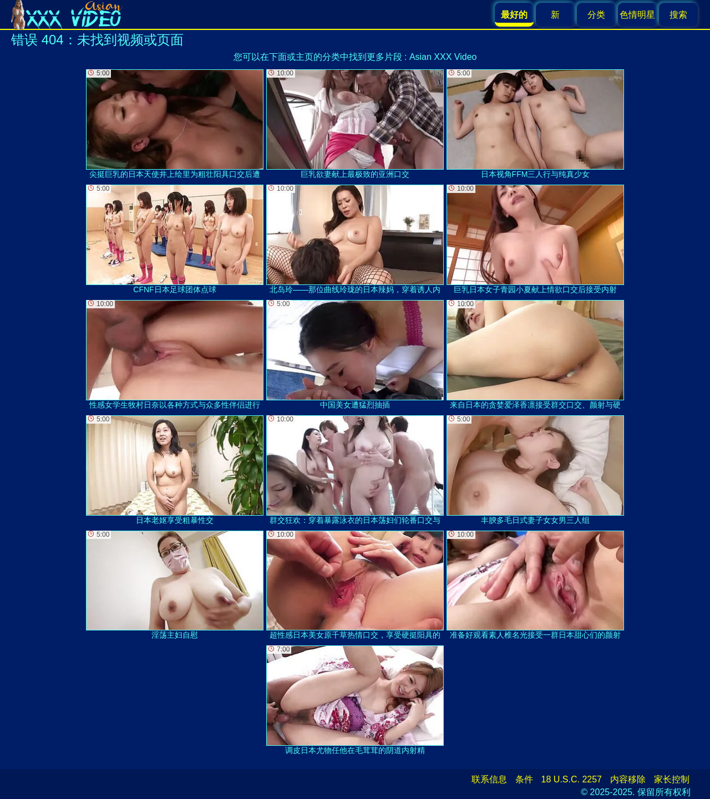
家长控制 (671, 779)
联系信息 (489, 779)
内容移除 (628, 779)
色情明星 (637, 14)
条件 (524, 779)
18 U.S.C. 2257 (571, 779)
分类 (596, 14)
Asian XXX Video (443, 57)
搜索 (678, 14)
